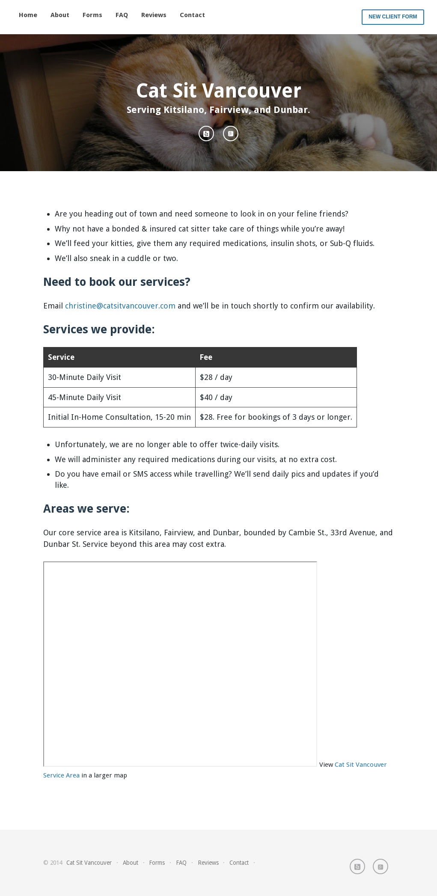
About (60, 15)
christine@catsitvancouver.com (120, 305)
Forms (92, 15)
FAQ (122, 15)
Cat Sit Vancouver (89, 862)
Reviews (153, 15)
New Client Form (393, 17)
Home (28, 15)
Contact (192, 15)
